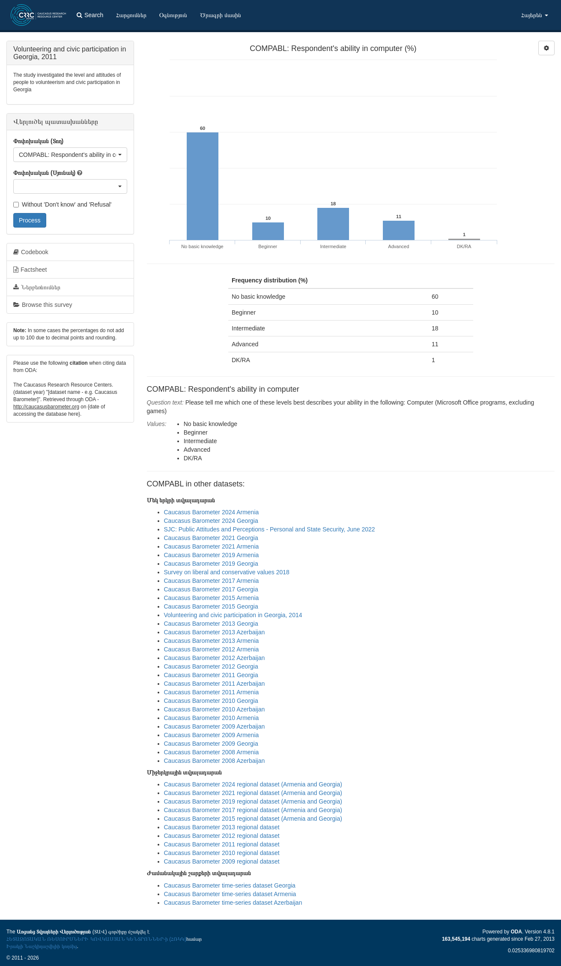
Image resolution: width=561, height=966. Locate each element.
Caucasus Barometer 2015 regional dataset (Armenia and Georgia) (253, 818)
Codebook (30, 252)
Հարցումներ (131, 15)
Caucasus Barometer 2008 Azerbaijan (214, 760)
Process (30, 220)
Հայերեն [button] (534, 15)
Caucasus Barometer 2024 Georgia (211, 520)
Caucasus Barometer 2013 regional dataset (222, 827)
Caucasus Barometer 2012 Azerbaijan (214, 657)
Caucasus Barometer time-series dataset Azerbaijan (233, 902)
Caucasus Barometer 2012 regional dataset (222, 835)
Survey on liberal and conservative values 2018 (226, 572)
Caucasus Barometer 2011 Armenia (211, 692)
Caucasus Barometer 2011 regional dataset (222, 844)
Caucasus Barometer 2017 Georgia (211, 589)
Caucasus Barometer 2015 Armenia (211, 597)
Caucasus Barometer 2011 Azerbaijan (214, 683)
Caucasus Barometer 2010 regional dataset (222, 852)
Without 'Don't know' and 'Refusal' (62, 204)
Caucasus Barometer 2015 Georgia (211, 606)
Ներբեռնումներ (36, 287)
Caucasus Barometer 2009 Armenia (211, 735)
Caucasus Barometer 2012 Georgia (211, 666)
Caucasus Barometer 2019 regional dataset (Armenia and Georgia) (253, 801)
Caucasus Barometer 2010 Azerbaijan (214, 709)
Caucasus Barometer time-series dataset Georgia (229, 885)
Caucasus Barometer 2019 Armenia (211, 555)
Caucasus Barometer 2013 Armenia (211, 640)
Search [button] (90, 15)
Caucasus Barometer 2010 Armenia (211, 717)
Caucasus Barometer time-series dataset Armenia (230, 894)
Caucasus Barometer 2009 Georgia (211, 743)
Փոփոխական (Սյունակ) (44, 172)
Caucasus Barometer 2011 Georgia (211, 675)
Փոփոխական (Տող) (38, 141)
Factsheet (30, 269)
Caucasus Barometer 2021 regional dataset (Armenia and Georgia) (253, 792)
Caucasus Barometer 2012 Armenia (211, 649)
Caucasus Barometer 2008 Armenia (211, 752)
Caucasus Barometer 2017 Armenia (211, 580)
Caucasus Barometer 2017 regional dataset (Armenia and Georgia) (253, 810)
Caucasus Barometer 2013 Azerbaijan (214, 632)
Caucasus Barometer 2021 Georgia (211, 537)
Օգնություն (173, 15)
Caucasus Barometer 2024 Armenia (211, 512)
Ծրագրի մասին (220, 15)
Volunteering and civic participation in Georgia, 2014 (233, 615)
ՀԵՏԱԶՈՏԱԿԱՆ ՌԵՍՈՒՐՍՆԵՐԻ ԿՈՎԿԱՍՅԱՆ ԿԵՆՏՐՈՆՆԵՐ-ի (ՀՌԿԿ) (96, 939)
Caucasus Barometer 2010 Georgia (211, 700)
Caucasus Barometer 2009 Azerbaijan (214, 726)
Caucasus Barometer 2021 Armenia (211, 546)
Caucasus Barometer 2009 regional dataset (222, 861)
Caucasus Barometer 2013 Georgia (211, 623)
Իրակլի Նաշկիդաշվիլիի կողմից (41, 946)
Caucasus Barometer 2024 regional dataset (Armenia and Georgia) (253, 784)
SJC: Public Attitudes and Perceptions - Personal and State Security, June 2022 (269, 529)
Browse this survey (42, 304)
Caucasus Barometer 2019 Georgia (211, 563)
